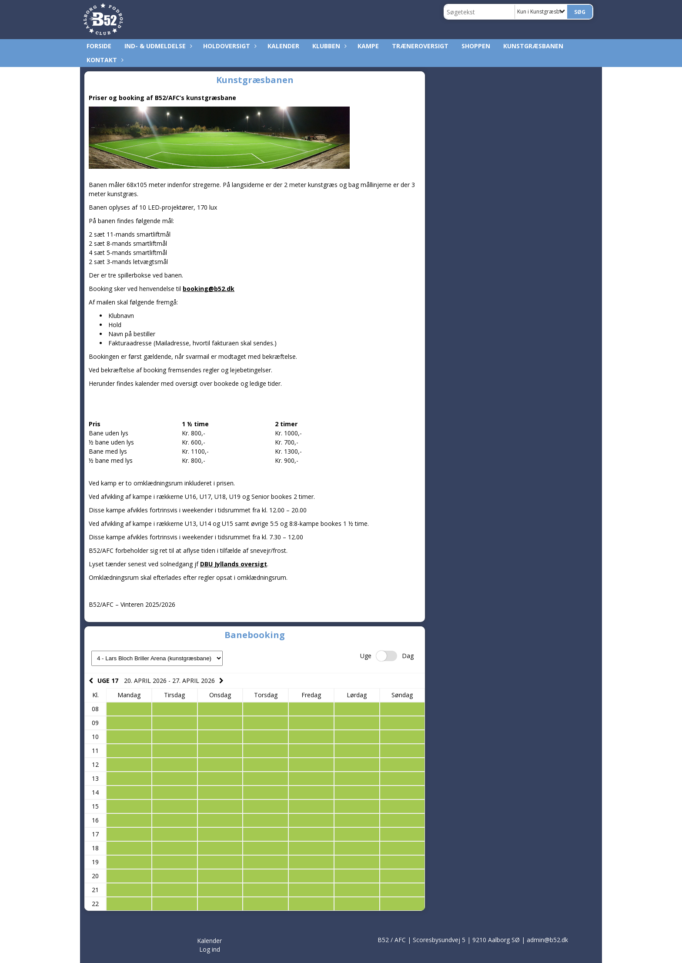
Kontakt (104, 60)
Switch (386, 656)
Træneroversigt (420, 46)
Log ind (209, 949)
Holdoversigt (228, 46)
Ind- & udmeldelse (157, 46)
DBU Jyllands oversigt (233, 564)
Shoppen (475, 46)
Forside (99, 46)
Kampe (368, 46)
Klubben (328, 46)
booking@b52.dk (208, 288)
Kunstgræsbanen (533, 46)
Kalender (283, 46)
